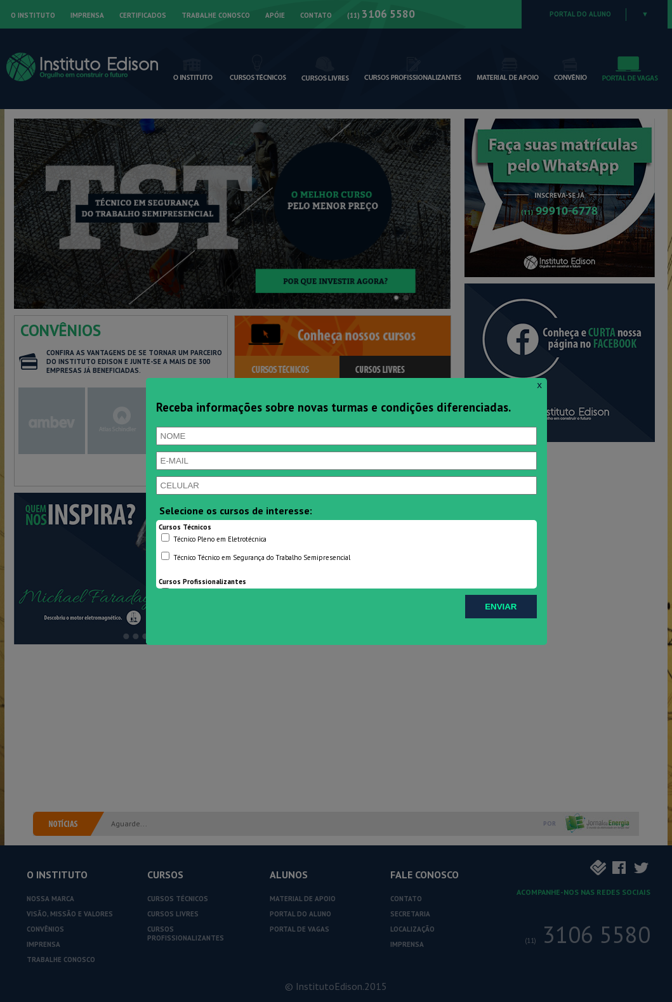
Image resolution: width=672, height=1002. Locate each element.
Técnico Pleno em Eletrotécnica (214, 538)
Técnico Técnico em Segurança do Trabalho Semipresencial (255, 557)
